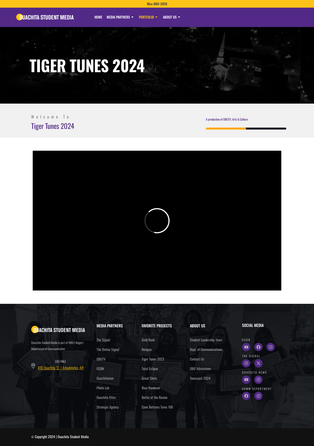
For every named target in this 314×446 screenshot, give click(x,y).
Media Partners (121, 17)
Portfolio (149, 17)
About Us (172, 17)
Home (98, 17)
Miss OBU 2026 (157, 3)
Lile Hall (60, 361)
